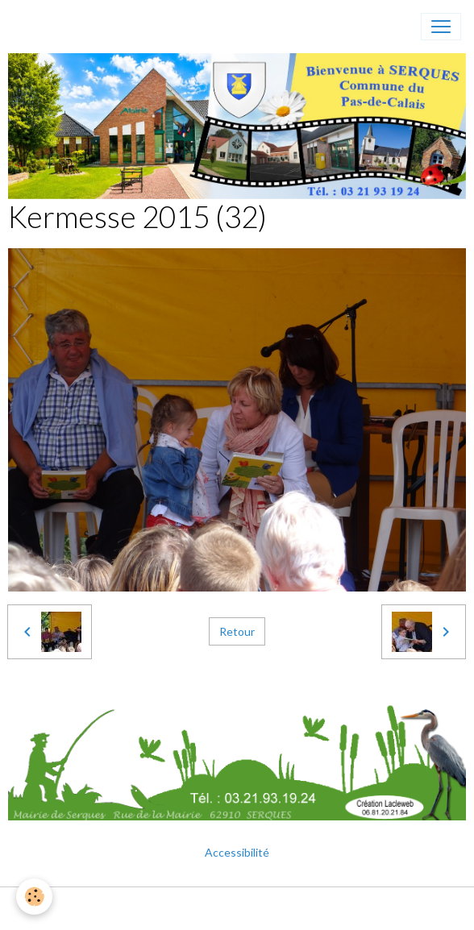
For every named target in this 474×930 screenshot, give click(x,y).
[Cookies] (34, 896)
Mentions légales (177, 908)
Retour (237, 631)
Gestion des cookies (288, 908)
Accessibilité (237, 852)
